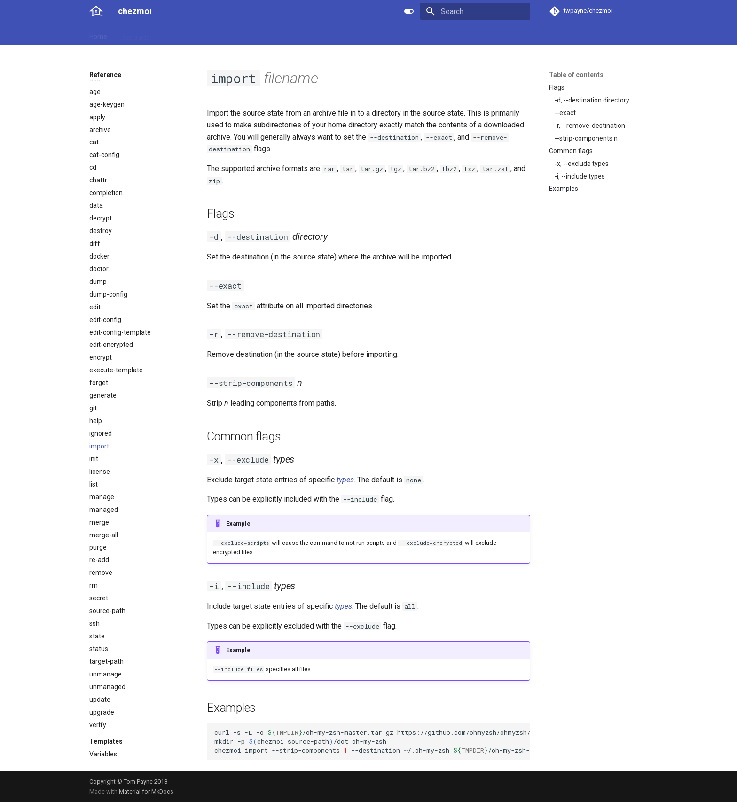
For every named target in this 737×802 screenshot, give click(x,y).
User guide (134, 34)
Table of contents (576, 75)
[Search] (475, 11)
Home (98, 34)
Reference (177, 34)
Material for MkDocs (146, 791)
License (301, 34)
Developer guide (228, 34)
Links (270, 34)
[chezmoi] (96, 11)
